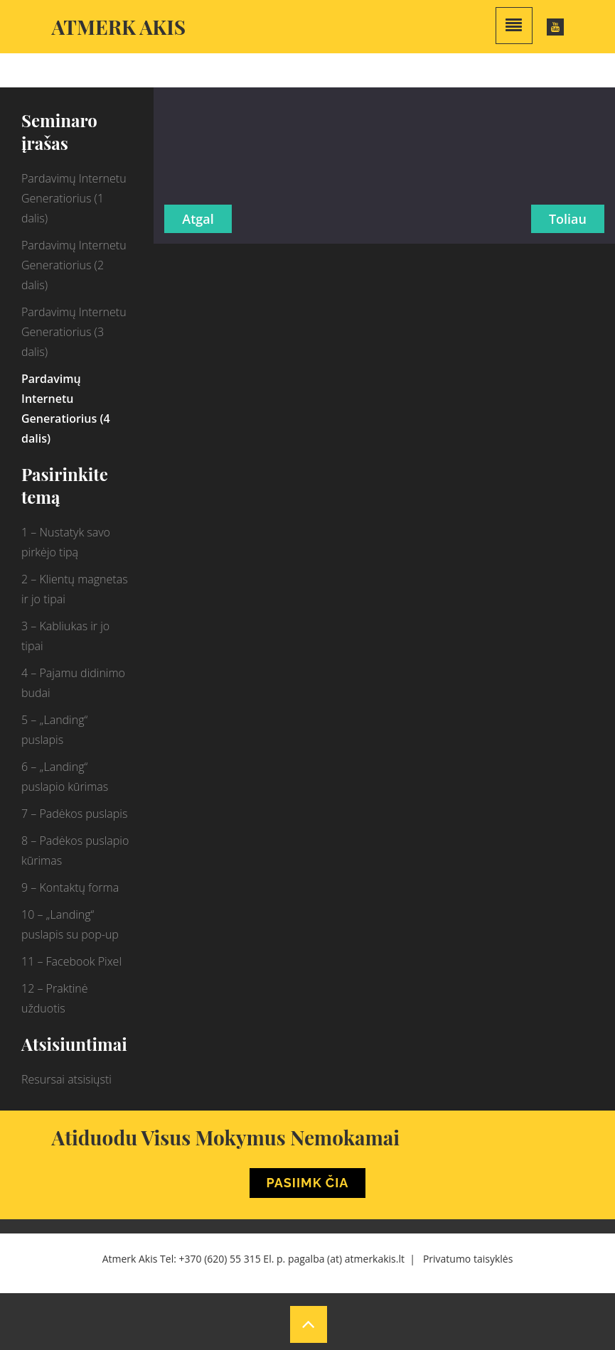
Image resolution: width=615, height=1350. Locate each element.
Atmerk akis (119, 27)
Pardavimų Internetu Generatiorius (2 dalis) (74, 265)
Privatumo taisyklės (468, 1258)
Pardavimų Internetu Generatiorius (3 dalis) (74, 332)
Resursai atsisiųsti (66, 1079)
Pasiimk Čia (308, 1182)
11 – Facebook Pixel (71, 961)
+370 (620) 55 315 (220, 1258)
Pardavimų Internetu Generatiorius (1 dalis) (74, 198)
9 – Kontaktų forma (70, 887)
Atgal (197, 218)
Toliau (568, 218)
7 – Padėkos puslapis (74, 813)
